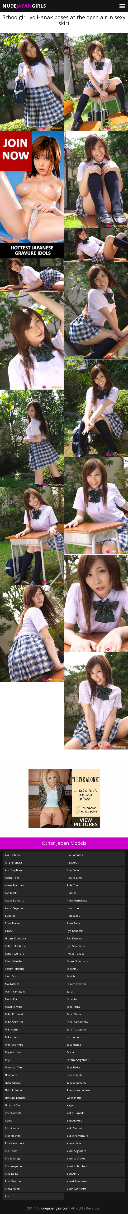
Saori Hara (73, 1006)
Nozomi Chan (13, 1105)
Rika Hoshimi (13, 1135)
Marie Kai (11, 999)
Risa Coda (73, 870)
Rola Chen (73, 885)
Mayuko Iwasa (14, 1006)
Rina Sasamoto (14, 1181)
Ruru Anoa (73, 923)
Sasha (70, 1052)
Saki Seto (72, 976)
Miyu (8, 1060)
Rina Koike (11, 1173)
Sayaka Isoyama (76, 1082)
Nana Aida (11, 1075)
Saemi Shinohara (77, 961)
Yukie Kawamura (77, 1135)
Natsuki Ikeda (13, 1090)
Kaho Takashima (15, 946)
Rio (7, 1196)
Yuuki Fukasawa (77, 1181)
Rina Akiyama (13, 1166)
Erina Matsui (12, 923)
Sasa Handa (74, 1044)
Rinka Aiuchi (12, 1189)
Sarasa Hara (74, 1037)
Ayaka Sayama (14, 908)
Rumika (71, 893)
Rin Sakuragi (12, 1158)
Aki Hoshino (12, 855)
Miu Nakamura (14, 1044)
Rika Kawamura (14, 1143)
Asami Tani (12, 877)
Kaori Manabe (14, 961)
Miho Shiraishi (14, 1022)
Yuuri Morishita (76, 1189)
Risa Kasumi (74, 877)
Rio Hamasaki (75, 855)
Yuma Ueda (74, 1143)
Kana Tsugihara (14, 953)
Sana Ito (72, 999)
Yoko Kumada (75, 1113)
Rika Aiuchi (12, 1128)
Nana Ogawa (13, 1082)
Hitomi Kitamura (15, 938)
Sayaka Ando (75, 1075)
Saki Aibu (72, 968)
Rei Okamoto (13, 1113)
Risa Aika (72, 862)
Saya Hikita (73, 1067)
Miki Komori (12, 1029)
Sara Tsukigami (76, 1029)
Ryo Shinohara (76, 946)
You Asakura (74, 1120)
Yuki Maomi (74, 1128)
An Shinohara (13, 862)
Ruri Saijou (73, 915)
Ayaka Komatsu (14, 900)
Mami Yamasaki (15, 991)
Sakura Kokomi (76, 984)
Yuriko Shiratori (77, 1166)
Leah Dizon (12, 976)
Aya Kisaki (11, 893)
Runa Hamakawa (77, 900)
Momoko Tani (14, 1067)
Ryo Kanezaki (75, 938)
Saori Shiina (74, 1014)
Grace (9, 931)
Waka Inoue (74, 1097)
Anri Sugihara (13, 870)
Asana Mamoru (14, 885)
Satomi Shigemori (78, 1060)
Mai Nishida (12, 984)
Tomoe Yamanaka (78, 1090)
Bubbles (10, 915)
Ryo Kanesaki (75, 931)
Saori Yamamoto (77, 1022)
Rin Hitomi (11, 1151)
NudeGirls (24, 6)
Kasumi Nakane (14, 968)
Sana (70, 991)
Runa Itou (73, 908)
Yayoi (70, 1105)
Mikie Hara (12, 1037)
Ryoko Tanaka (75, 953)
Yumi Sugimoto (76, 1151)
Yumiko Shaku (76, 1158)
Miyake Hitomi (14, 1052)
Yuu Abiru (73, 1173)
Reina (8, 1120)
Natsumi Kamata (15, 1097)
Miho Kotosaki (14, 1014)
